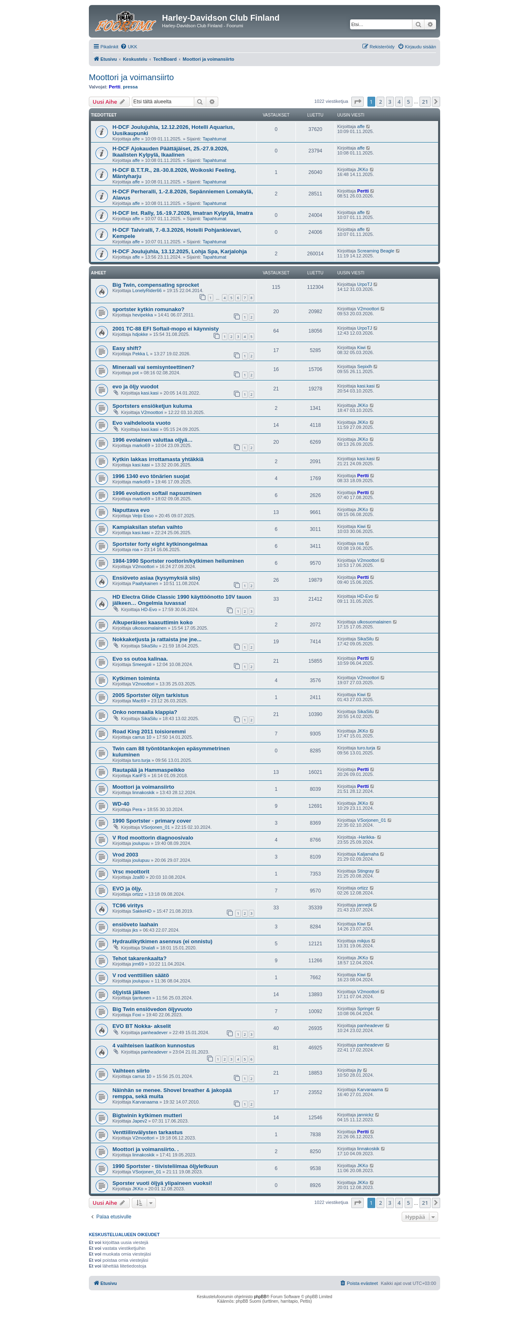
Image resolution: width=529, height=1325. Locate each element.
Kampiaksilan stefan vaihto (147, 527)
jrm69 (138, 963)
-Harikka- (366, 837)
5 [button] (408, 101)
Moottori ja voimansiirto (131, 77)
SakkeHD (141, 911)
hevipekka (142, 314)
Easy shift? (126, 348)
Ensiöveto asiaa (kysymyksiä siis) (156, 578)
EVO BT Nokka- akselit (141, 1026)
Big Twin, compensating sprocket (155, 285)
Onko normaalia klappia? (144, 712)
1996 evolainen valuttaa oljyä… (152, 440)
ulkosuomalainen (149, 628)
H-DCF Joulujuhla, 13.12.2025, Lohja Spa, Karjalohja (179, 251)
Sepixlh (364, 366)
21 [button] (425, 101)
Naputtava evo (131, 510)
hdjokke (140, 334)
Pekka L (140, 353)
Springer (365, 1008)
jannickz (365, 1114)
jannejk (364, 904)
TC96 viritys (127, 905)
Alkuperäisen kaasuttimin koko (152, 622)
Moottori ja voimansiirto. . (145, 1149)
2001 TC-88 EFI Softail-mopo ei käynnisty (165, 329)
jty (359, 1070)
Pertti (114, 86)
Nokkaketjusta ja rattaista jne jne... (156, 639)
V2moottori (368, 308)
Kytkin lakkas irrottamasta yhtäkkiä (158, 459)
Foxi (136, 1014)
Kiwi (361, 347)
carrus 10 (141, 737)
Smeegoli (141, 664)
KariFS (139, 775)
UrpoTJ (364, 284)
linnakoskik (143, 792)
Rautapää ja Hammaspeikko (148, 770)
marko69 (141, 445)
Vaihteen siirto (131, 1071)
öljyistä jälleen (131, 992)
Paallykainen (145, 583)
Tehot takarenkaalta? (139, 958)
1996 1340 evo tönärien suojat (151, 476)
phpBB (260, 1296)
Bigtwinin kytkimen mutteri (147, 1115)
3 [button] (389, 101)
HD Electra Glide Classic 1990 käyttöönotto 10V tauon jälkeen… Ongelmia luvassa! (181, 600)
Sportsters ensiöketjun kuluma (152, 406)
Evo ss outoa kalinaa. (140, 659)
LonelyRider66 (147, 290)
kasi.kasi (149, 392)
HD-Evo (149, 609)
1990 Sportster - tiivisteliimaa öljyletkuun (165, 1166)
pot (135, 372)
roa (135, 549)
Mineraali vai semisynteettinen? (153, 367)
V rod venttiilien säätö (140, 975)
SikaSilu (149, 645)
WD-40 (120, 804)
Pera (137, 809)
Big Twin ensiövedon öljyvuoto (152, 1009)
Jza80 (138, 877)
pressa (130, 86)
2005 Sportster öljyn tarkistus (150, 695)
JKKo (362, 169)
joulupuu (141, 843)
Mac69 (139, 700)
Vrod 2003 (125, 855)
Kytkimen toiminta (136, 678)
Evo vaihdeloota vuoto (141, 423)
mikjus (363, 940)
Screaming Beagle (375, 250)
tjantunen (141, 997)
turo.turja (141, 760)
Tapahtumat (214, 138)
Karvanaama (145, 1101)
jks (135, 930)
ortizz (137, 894)
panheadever (154, 1032)
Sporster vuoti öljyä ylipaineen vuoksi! (162, 1183)
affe (136, 138)
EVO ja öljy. (127, 888)
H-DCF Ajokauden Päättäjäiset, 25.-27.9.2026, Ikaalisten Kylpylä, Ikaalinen (170, 151)
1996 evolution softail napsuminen (156, 493)
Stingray (365, 870)
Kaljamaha (368, 854)
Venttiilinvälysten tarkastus (147, 1132)
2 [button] (380, 101)
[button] (357, 102)
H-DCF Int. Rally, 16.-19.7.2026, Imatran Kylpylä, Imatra (182, 213)
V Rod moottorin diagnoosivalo (152, 838)
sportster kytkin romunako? (148, 309)
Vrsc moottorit (130, 871)
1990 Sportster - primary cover (151, 821)
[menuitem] (128, 47)
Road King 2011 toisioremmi (149, 731)
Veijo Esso (142, 515)
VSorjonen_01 (155, 827)
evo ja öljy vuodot (135, 386)
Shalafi (148, 947)
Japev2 (139, 1120)
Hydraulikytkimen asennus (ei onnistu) (162, 941)
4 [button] (399, 101)
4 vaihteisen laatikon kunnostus (153, 1045)
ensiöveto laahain (135, 924)
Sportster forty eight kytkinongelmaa (159, 544)
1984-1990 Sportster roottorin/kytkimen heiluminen (178, 561)
